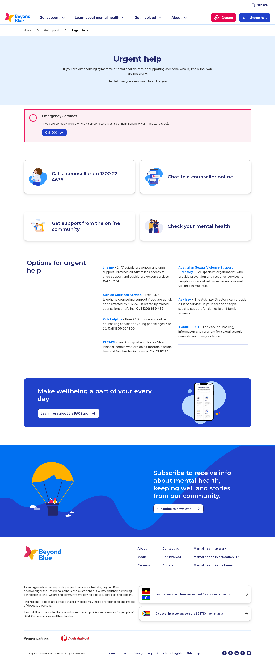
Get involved (171, 551)
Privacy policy (142, 647)
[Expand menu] (63, 17)
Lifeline (109, 262)
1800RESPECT (189, 321)
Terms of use (117, 647)
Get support (51, 30)
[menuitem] (52, 17)
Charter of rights (170, 647)
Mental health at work (210, 543)
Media (142, 551)
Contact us (170, 543)
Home (27, 30)
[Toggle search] (259, 5)
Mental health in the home (213, 560)
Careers (144, 560)
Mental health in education (216, 551)
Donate (167, 560)
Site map (193, 647)
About (142, 543)
